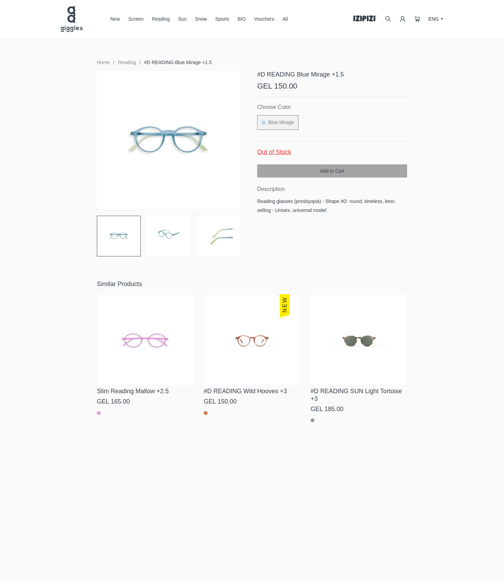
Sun (182, 21)
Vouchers (264, 19)
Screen (135, 21)
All (285, 19)
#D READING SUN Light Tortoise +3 (356, 395)
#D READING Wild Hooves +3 (245, 391)
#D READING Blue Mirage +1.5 (178, 62)
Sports (222, 19)
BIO (242, 19)
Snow (201, 21)
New (115, 19)
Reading (161, 19)
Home (103, 62)
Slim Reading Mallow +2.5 (133, 391)
